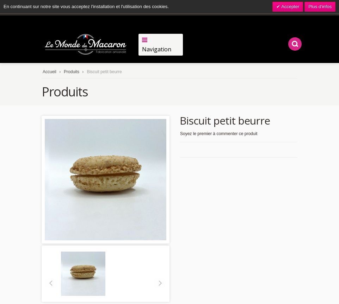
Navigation (156, 49)
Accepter (289, 6)
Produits (71, 71)
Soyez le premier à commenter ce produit (218, 133)
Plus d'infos (320, 6)
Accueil (49, 71)
